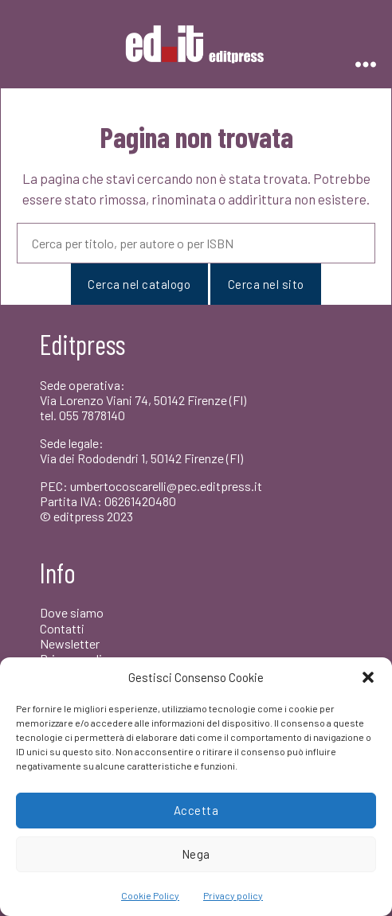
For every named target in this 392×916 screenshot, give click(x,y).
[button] (368, 677)
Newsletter (70, 643)
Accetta (196, 810)
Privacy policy (233, 895)
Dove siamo (72, 612)
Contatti (62, 628)
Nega (196, 854)
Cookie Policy (150, 895)
